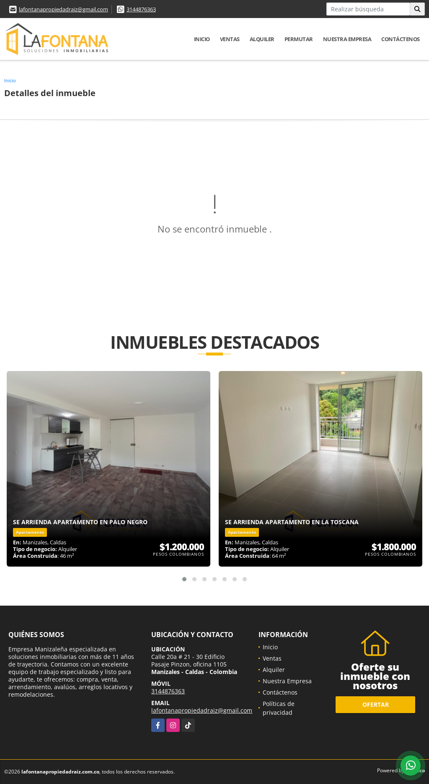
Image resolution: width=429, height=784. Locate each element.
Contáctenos (400, 39)
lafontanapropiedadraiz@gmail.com (63, 9)
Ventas (230, 39)
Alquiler (262, 39)
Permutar (298, 39)
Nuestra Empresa (347, 39)
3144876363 (141, 9)
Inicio (202, 39)
